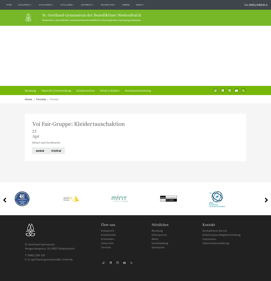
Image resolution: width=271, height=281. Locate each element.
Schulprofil (107, 230)
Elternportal (159, 235)
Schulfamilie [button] (46, 4)
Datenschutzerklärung (215, 243)
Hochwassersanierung (138, 90)
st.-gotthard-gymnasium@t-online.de (50, 259)
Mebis (155, 239)
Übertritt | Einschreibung (56, 90)
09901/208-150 (36, 255)
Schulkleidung (160, 243)
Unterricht (107, 243)
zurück (40, 150)
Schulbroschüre (85, 90)
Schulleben (107, 239)
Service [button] (140, 4)
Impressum (209, 239)
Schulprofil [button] (25, 4)
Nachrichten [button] (108, 4)
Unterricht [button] (87, 4)
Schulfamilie (108, 235)
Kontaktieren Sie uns (214, 230)
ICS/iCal (56, 150)
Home (9, 4)
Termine (126, 4)
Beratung (30, 90)
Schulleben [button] (67, 4)
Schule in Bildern (110, 90)
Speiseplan (158, 247)
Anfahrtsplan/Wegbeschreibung (221, 235)
